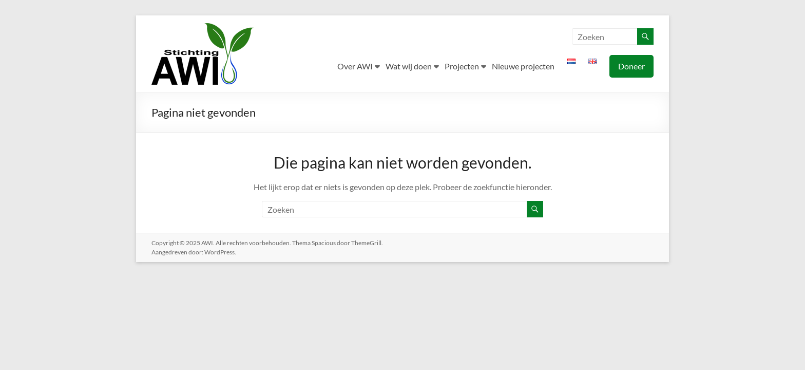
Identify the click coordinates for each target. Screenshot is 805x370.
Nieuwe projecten (523, 66)
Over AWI (355, 66)
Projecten (462, 66)
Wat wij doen (409, 66)
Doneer (631, 66)
